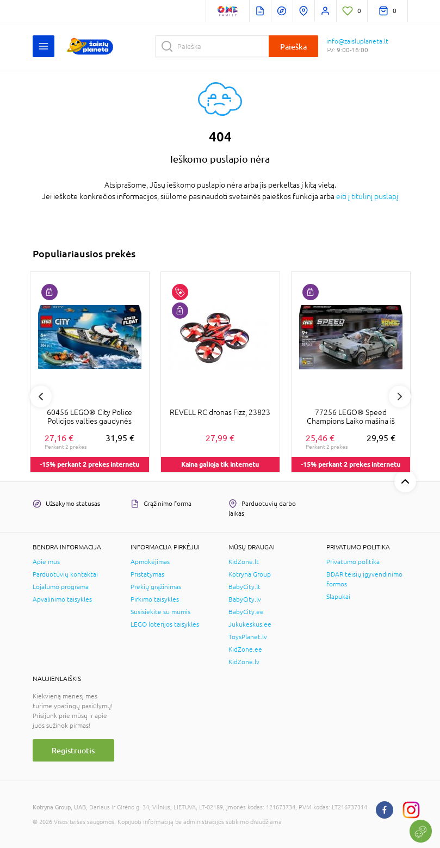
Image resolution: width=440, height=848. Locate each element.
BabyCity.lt (244, 587)
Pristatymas (147, 574)
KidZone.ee (245, 649)
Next (400, 396)
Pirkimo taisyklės (155, 599)
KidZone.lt (243, 562)
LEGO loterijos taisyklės (165, 624)
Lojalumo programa (61, 587)
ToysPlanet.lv (247, 637)
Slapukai (338, 597)
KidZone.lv (243, 662)
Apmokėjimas (150, 562)
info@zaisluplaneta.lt (357, 41)
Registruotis (73, 750)
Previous (41, 396)
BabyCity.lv (244, 599)
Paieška (293, 46)
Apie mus (46, 562)
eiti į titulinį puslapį (367, 196)
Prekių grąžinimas (156, 587)
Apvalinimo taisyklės (62, 599)
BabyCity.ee (246, 612)
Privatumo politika (353, 562)
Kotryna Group (249, 574)
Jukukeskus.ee (249, 624)
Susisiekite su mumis (160, 612)
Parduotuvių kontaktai (65, 574)
